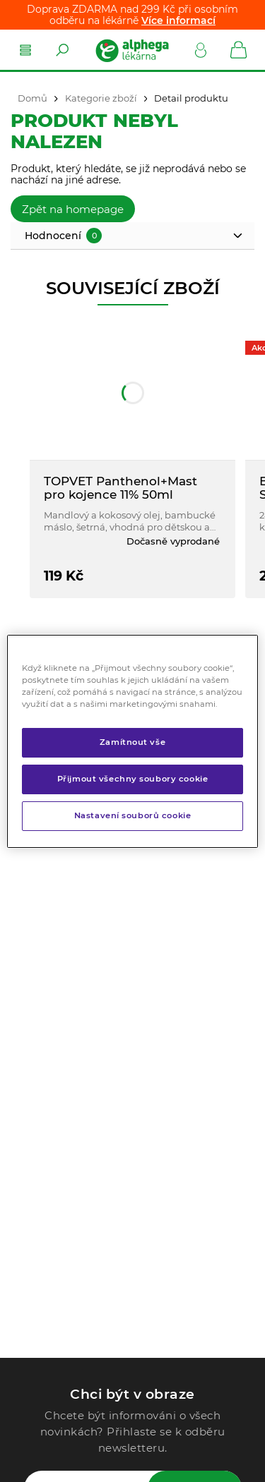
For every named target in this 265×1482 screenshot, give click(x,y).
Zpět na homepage (73, 209)
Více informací (178, 20)
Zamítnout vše (132, 742)
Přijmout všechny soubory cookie (132, 779)
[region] (132, 740)
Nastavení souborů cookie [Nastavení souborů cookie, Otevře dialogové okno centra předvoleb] (133, 815)
